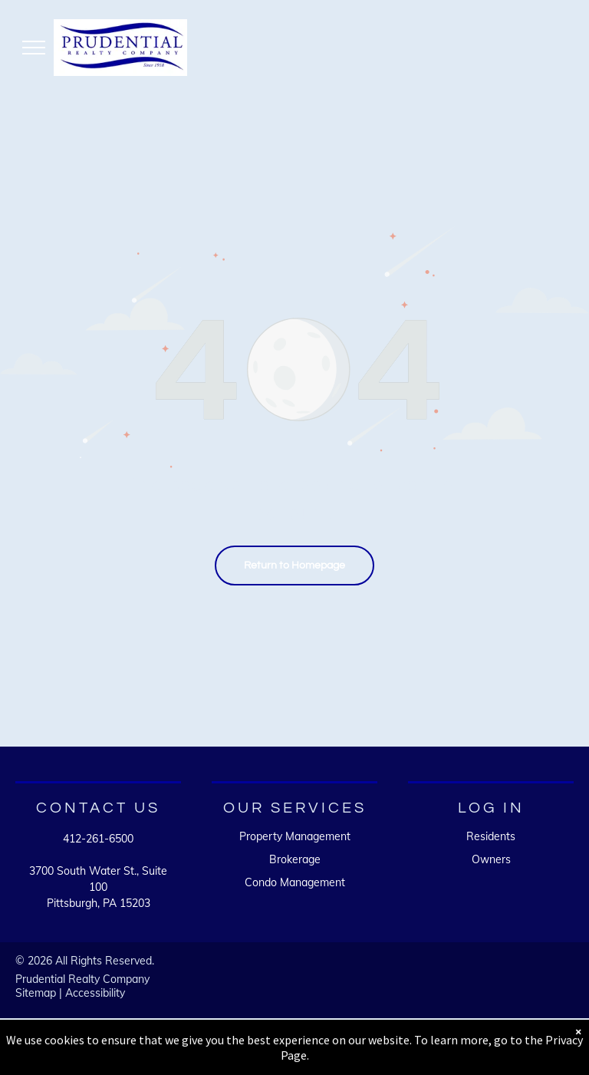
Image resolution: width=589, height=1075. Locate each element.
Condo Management (295, 882)
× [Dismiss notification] (578, 1042)
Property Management (294, 836)
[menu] (34, 48)
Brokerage (295, 859)
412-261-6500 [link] (98, 839)
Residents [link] (490, 836)
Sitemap (35, 993)
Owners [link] (491, 859)
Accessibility (95, 993)
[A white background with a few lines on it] (421, 984)
